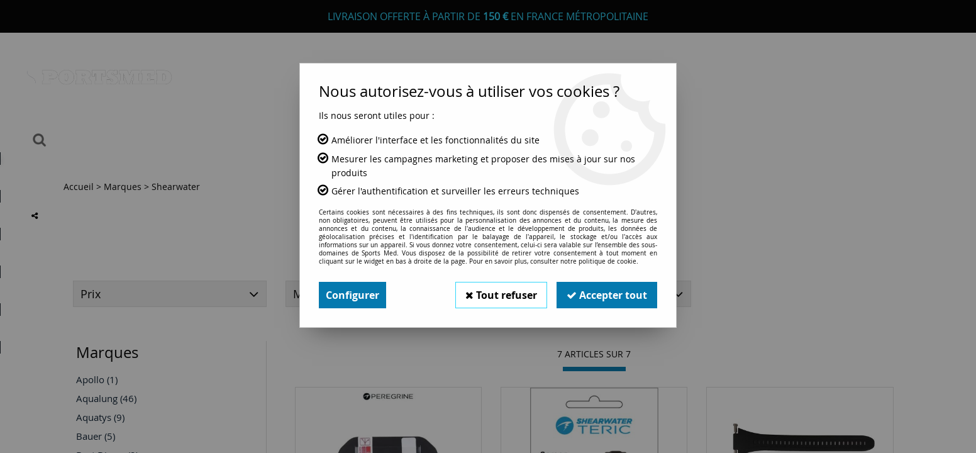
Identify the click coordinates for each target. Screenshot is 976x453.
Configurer (352, 295)
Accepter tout (607, 295)
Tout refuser (501, 295)
